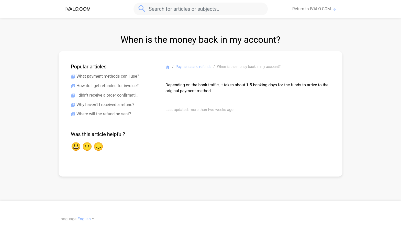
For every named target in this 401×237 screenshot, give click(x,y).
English (84, 219)
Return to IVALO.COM (314, 9)
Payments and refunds (193, 67)
